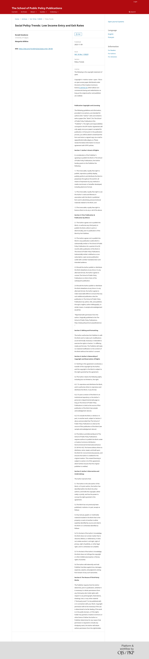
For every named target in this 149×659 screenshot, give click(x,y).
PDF (79, 34)
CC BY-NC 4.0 (83, 88)
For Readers (112, 50)
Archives (24, 12)
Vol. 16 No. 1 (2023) (36, 19)
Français (111, 37)
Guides (43, 12)
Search (132, 12)
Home (17, 19)
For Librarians (112, 57)
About (32, 12)
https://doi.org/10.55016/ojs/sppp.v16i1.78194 (36, 49)
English (110, 34)
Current (14, 12)
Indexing (53, 12)
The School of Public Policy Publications (37, 8)
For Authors (112, 54)
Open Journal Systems (116, 22)
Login (135, 2)
